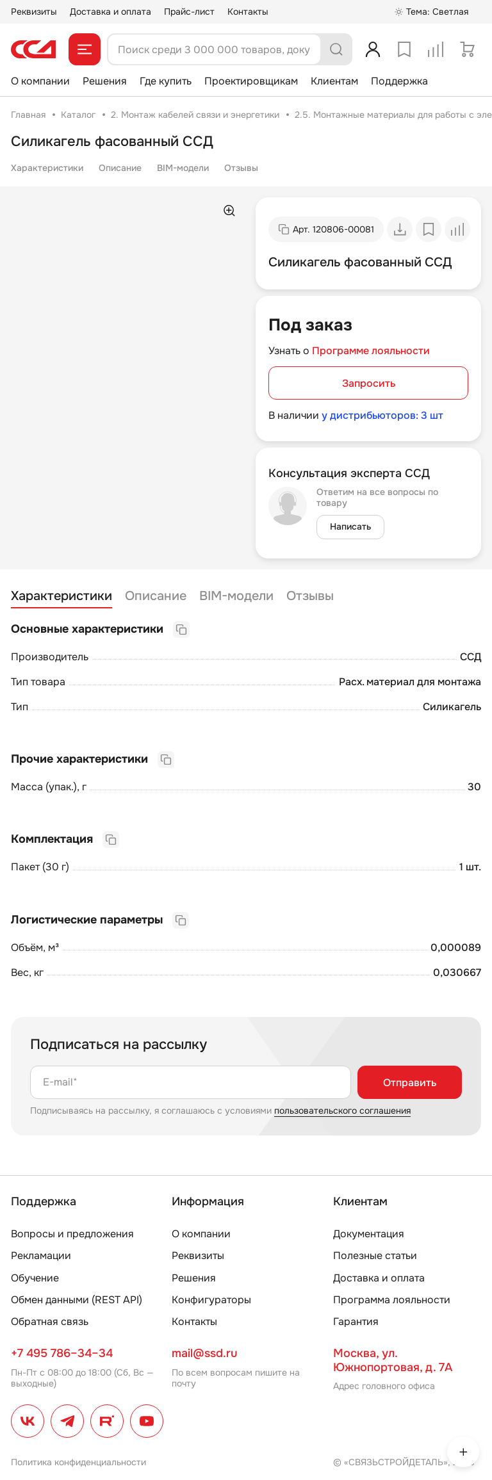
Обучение (35, 1278)
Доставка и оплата (110, 11)
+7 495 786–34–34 (62, 1353)
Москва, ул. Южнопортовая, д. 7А (392, 1360)
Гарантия (356, 1321)
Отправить (409, 1082)
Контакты (247, 11)
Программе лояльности (371, 350)
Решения (105, 81)
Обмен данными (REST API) (76, 1299)
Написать (350, 526)
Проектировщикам (251, 81)
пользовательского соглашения (342, 1110)
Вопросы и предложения (72, 1233)
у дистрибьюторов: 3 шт (382, 415)
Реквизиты (34, 11)
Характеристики (47, 168)
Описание (120, 168)
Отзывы (241, 168)
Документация (368, 1233)
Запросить (368, 383)
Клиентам (334, 81)
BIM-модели (183, 168)
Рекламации (41, 1255)
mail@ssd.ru (204, 1353)
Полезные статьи (375, 1255)
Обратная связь (49, 1321)
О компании (40, 81)
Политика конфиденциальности (78, 1462)
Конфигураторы (211, 1299)
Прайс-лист (189, 11)
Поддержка (399, 81)
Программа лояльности (391, 1299)
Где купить (166, 81)
